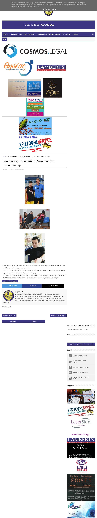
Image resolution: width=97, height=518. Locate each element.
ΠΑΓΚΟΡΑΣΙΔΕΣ (73, 447)
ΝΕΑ (83, 444)
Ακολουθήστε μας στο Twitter (79, 80)
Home (4, 156)
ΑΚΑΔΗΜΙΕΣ (88, 428)
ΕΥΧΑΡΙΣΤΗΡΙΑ (72, 438)
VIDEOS (75, 34)
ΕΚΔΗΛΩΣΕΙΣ (42, 34)
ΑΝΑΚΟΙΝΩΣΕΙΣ (16, 34)
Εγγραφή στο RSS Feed (80, 74)
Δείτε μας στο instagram (80, 91)
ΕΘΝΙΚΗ (79, 435)
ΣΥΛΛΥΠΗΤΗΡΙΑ (73, 450)
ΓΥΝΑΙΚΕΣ (83, 431)
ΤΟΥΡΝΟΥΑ (66, 34)
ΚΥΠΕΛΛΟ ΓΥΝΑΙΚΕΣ (74, 441)
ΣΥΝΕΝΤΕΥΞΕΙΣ (54, 34)
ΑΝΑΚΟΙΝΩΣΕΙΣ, (19, 168)
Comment (43, 285)
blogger (33, 320)
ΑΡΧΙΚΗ (6, 34)
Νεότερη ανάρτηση (9, 315)
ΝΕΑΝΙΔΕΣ (90, 444)
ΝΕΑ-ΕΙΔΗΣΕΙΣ (29, 34)
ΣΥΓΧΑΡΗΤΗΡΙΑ (85, 447)
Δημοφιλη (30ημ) (81, 63)
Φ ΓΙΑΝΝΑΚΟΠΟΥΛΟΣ (74, 459)
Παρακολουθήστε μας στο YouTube (81, 96)
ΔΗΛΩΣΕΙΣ (71, 435)
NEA (69, 428)
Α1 (81, 428)
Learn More (46, 9)
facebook (12, 320)
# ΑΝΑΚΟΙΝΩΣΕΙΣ (12, 280)
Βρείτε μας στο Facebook (80, 86)
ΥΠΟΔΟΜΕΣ (80, 456)
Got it (54, 9)
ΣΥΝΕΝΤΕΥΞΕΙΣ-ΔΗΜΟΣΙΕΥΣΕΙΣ (78, 453)
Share (26, 285)
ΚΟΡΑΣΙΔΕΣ (83, 438)
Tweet (11, 285)
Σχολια (90, 63)
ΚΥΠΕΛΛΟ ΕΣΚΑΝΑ (74, 444)
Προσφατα (72, 63)
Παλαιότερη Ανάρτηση (56, 315)
